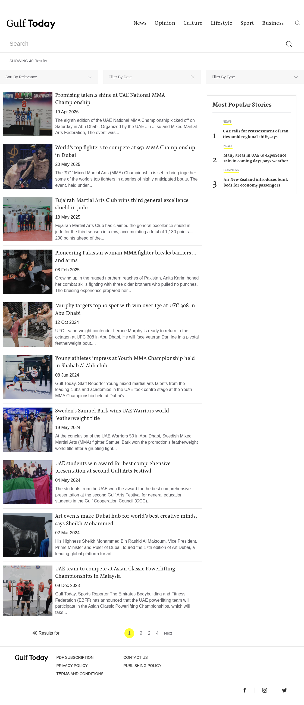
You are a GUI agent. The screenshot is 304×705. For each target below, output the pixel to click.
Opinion (165, 23)
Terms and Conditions (79, 676)
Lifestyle (221, 23)
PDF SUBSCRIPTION (74, 660)
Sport (247, 23)
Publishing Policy (142, 668)
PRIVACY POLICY (71, 668)
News (139, 23)
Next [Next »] (168, 635)
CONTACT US (135, 660)
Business (273, 23)
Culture (192, 23)
